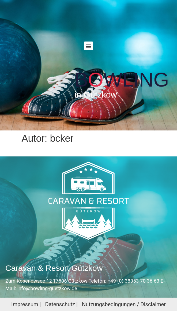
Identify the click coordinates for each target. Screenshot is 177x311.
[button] (88, 46)
